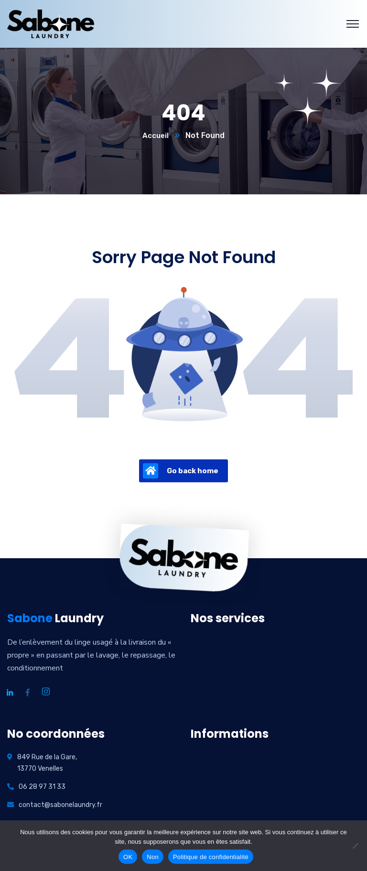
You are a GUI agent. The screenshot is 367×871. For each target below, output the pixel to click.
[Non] (355, 845)
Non (153, 856)
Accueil (155, 135)
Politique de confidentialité (210, 856)
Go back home (180, 471)
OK (127, 856)
